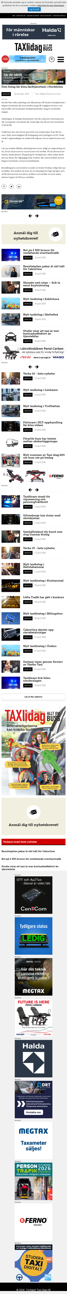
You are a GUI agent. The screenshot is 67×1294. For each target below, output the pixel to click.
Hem (13, 16)
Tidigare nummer (33, 16)
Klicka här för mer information (50, 5)
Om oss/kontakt (46, 16)
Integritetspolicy (59, 16)
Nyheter (6, 94)
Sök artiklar (20, 16)
